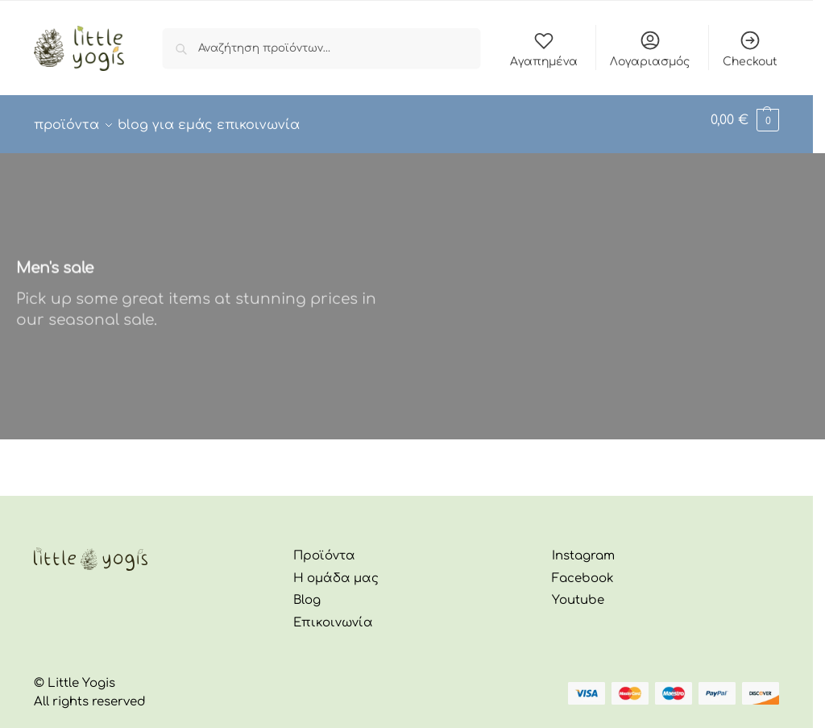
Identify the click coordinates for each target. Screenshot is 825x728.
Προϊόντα (324, 547)
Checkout (750, 48)
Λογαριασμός (650, 48)
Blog (307, 591)
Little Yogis (81, 674)
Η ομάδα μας (336, 569)
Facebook (583, 569)
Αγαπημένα (544, 48)
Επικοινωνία (333, 614)
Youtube (578, 591)
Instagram (583, 547)
